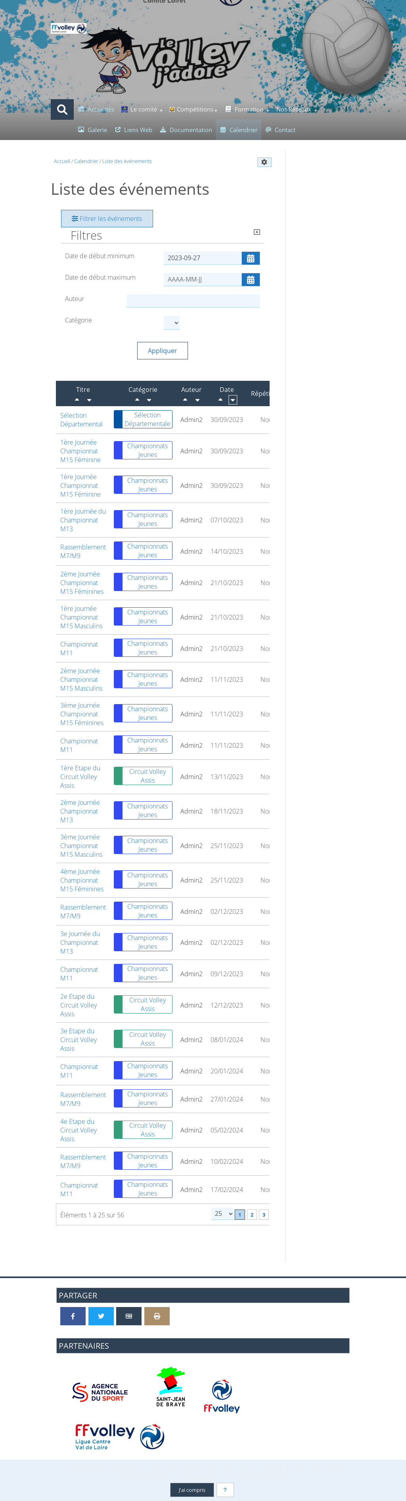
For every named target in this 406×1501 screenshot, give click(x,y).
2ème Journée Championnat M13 (80, 811)
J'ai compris (192, 1489)
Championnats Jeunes (141, 450)
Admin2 (191, 419)
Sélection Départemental (81, 419)
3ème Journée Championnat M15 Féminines (81, 714)
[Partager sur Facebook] (73, 1316)
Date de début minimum (99, 255)
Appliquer (162, 350)
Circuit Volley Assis (140, 776)
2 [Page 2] (252, 1214)
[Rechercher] (62, 109)
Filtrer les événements (107, 218)
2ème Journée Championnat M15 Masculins (81, 679)
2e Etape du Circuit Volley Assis (78, 1005)
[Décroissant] (77, 400)
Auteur (74, 298)
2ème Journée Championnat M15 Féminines (81, 583)
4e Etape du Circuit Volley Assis (78, 1130)
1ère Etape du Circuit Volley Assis (80, 777)
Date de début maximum (100, 277)
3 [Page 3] (263, 1214)
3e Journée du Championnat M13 (80, 942)
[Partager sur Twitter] (101, 1316)
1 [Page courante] (239, 1214)
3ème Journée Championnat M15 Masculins (81, 846)
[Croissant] (89, 400)
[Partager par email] (129, 1316)
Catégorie (78, 320)
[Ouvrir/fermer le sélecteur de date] (251, 258)
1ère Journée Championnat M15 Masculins (81, 617)
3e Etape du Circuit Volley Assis (78, 1040)
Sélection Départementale (142, 419)
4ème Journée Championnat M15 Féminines (81, 880)
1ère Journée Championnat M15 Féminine (80, 451)
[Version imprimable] (157, 1316)
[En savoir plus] (225, 1490)
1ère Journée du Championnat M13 (83, 520)
